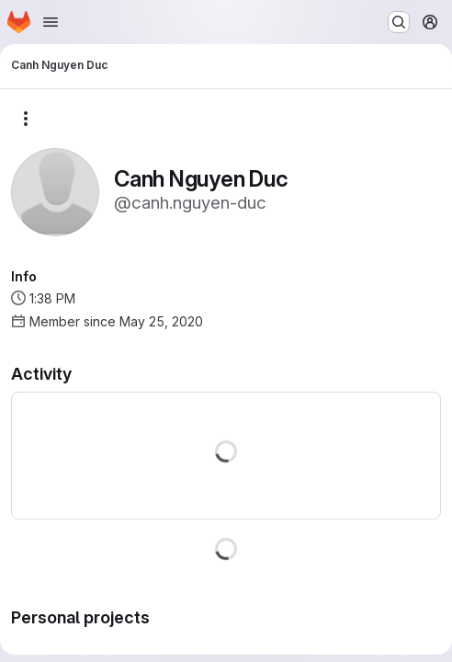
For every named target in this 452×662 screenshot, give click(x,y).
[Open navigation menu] (50, 22)
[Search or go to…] (399, 22)
